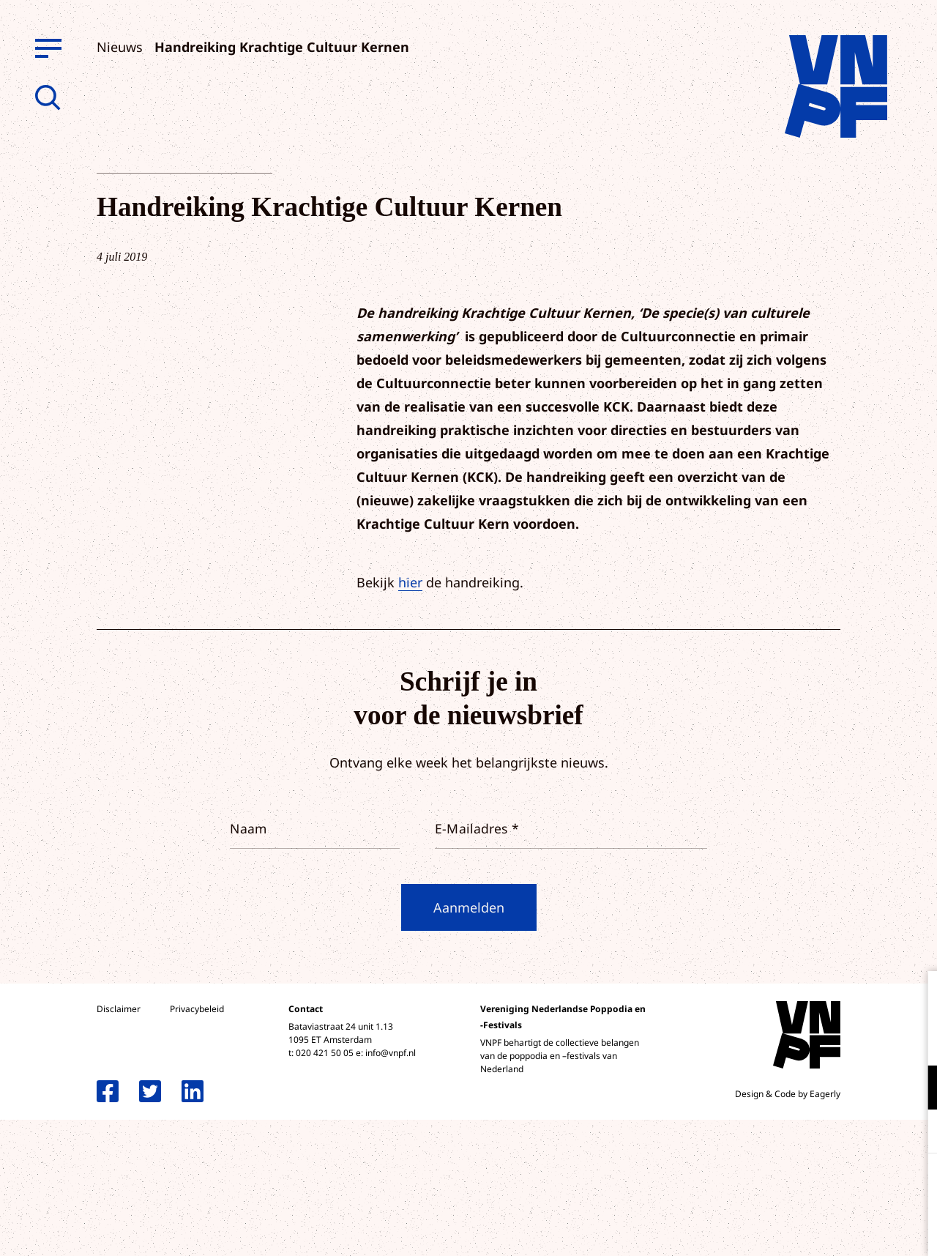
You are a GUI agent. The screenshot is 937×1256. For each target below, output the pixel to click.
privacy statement (865, 1039)
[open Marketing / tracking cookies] (913, 1133)
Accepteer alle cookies (812, 1186)
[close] (914, 997)
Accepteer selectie (812, 1228)
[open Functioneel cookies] (913, 1089)
